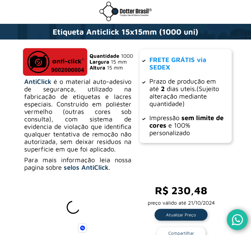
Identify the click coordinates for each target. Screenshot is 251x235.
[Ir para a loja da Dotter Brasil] (125, 19)
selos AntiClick (86, 167)
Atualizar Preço (181, 214)
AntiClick (37, 81)
